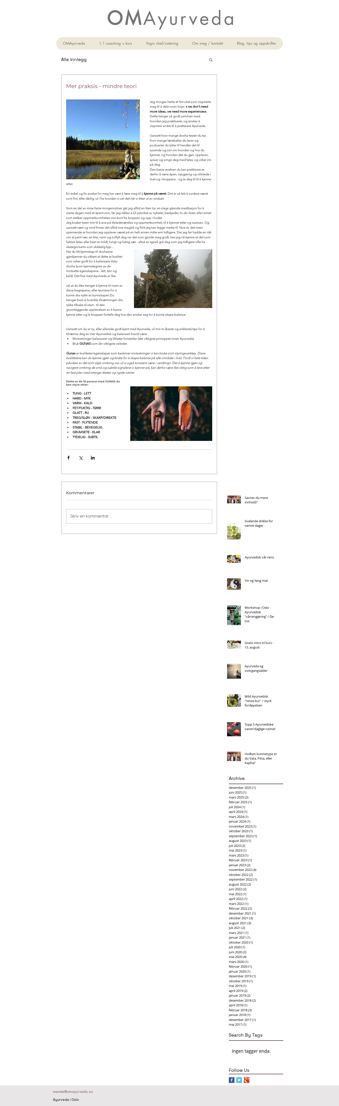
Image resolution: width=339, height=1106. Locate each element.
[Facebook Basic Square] (232, 1080)
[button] (211, 59)
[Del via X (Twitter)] (80, 457)
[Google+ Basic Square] (246, 1080)
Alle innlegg (74, 59)
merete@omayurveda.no (73, 1091)
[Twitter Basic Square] (239, 1080)
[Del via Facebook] (68, 457)
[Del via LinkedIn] (92, 457)
